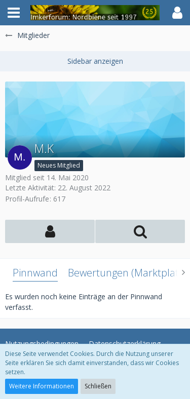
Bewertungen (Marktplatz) (127, 273)
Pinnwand (35, 273)
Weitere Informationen (41, 386)
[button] (13, 13)
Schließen (98, 386)
